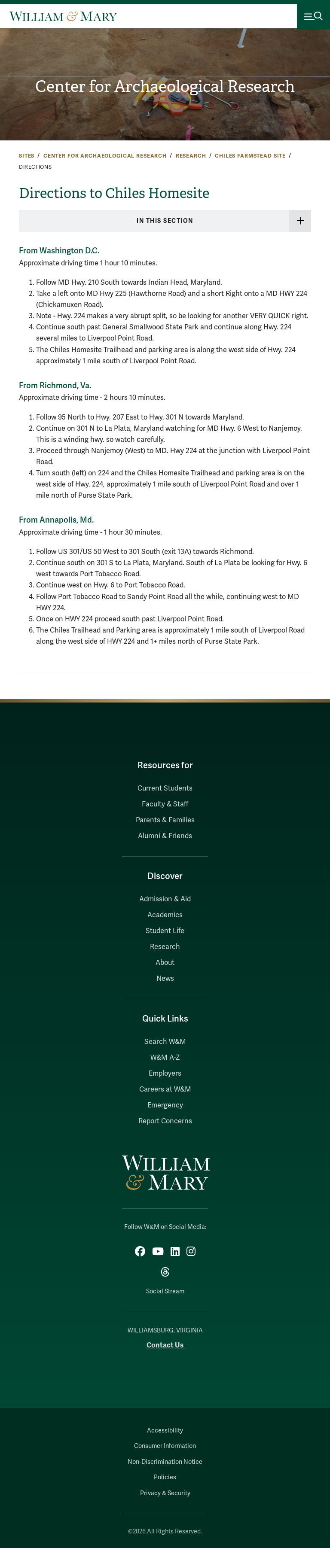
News (165, 978)
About (165, 962)
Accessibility (165, 1430)
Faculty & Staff (165, 804)
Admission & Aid (165, 899)
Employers (165, 1073)
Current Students (165, 788)
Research (191, 155)
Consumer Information (165, 1446)
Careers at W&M (165, 1089)
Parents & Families (165, 820)
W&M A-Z (165, 1057)
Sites (26, 155)
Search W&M (165, 1041)
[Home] (63, 16)
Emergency (165, 1105)
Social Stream (165, 1291)
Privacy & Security (165, 1493)
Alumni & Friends (165, 836)
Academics (165, 915)
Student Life (165, 931)
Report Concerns (165, 1121)
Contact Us (165, 1345)
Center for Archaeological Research (165, 86)
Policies (165, 1477)
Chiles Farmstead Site (250, 155)
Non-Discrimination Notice (165, 1462)
